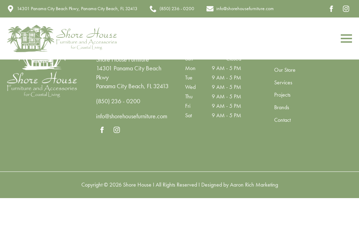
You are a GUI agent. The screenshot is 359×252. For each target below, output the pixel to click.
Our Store (285, 70)
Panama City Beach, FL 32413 (132, 86)
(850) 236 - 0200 (118, 101)
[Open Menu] (346, 38)
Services (283, 83)
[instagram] (346, 9)
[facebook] (331, 9)
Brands (281, 108)
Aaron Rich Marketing (254, 184)
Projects (282, 95)
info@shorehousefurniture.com (131, 116)
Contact (282, 120)
